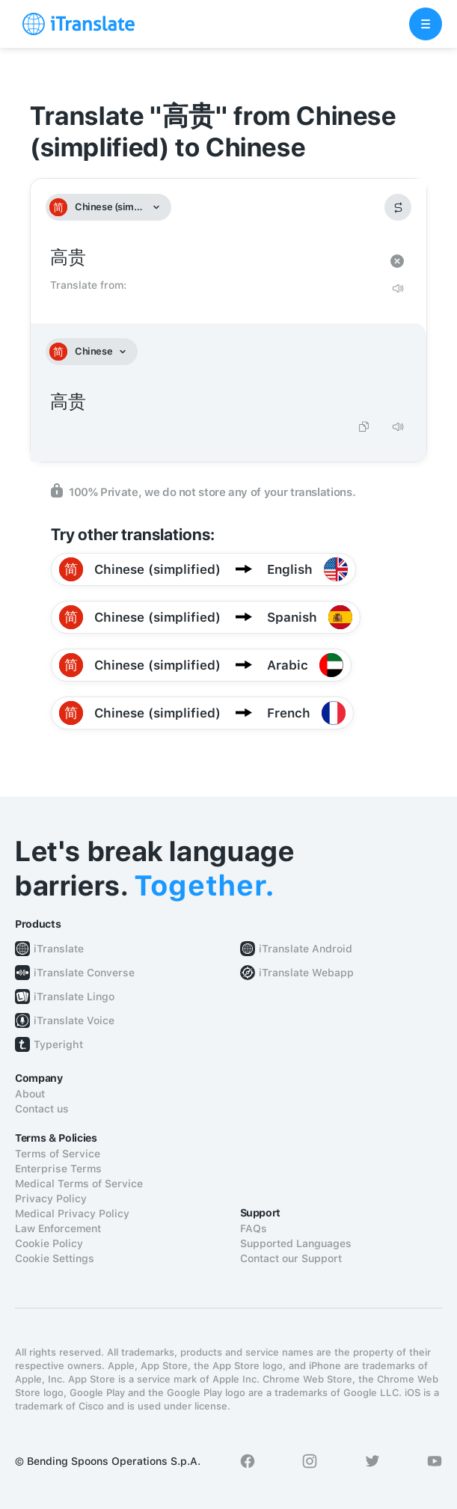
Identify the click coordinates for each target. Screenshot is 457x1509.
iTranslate (59, 949)
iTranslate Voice (74, 1020)
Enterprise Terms (58, 1169)
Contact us (42, 1109)
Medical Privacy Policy (72, 1213)
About (30, 1094)
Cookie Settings (54, 1258)
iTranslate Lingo (74, 997)
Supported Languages (296, 1243)
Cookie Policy (49, 1243)
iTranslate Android (305, 949)
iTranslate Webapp (306, 973)
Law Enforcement (58, 1228)
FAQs (253, 1228)
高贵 (213, 257)
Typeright (58, 1044)
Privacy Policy (51, 1199)
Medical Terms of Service (79, 1184)
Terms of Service (57, 1154)
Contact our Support (291, 1258)
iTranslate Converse (84, 973)
